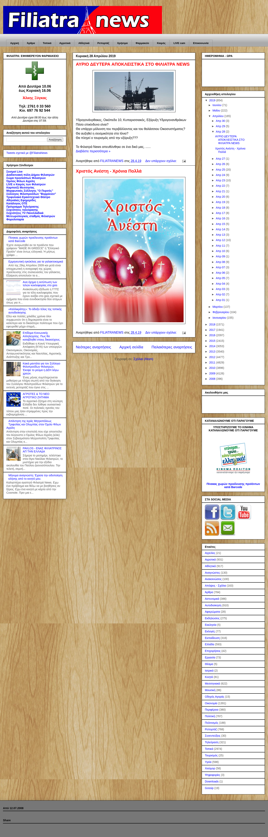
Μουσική (210, 690)
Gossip (209, 788)
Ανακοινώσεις (213, 579)
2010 (212, 367)
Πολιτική (210, 716)
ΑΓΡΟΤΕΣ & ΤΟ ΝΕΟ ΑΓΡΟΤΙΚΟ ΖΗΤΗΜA (36, 395)
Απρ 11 (221, 245)
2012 (212, 357)
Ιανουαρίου (219, 317)
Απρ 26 (221, 164)
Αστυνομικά (212, 598)
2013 (212, 351)
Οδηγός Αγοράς (214, 696)
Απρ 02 (221, 294)
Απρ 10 (221, 251)
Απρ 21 (221, 191)
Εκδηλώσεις (212, 618)
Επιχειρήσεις (213, 650)
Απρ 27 (221, 158)
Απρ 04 (221, 283)
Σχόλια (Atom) (143, 359)
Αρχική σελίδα (131, 347)
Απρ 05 (221, 278)
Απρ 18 (221, 207)
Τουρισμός (211, 755)
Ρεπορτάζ (103, 43)
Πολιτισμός (211, 722)
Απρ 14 (221, 229)
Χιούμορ (210, 768)
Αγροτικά (64, 43)
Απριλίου (218, 116)
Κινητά (209, 677)
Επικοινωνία (201, 43)
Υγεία (208, 762)
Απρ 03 (221, 289)
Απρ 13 (221, 234)
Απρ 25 (221, 169)
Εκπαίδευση (212, 638)
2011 (212, 362)
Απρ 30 (221, 120)
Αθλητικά (84, 43)
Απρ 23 (221, 180)
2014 (212, 346)
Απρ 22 (221, 185)
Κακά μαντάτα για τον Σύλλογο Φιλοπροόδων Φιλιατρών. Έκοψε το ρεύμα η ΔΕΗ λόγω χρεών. (41, 368)
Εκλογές (210, 631)
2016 (212, 335)
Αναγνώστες (212, 572)
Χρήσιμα (122, 43)
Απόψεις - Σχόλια (215, 585)
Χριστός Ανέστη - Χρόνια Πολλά (109, 171)
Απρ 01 (221, 300)
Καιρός (161, 43)
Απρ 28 (221, 131)
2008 (212, 378)
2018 (212, 324)
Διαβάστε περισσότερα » (93, 151)
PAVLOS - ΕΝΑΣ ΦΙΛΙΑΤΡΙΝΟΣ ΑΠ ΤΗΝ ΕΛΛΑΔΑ (42, 450)
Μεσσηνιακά (212, 683)
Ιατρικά (209, 670)
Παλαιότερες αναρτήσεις (171, 347)
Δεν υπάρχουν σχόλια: (161, 161)
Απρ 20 (221, 196)
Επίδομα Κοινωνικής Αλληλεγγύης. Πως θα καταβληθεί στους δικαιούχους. (42, 336)
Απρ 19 (221, 202)
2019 (212, 100)
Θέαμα (209, 664)
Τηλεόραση (212, 742)
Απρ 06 (221, 272)
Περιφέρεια (211, 709)
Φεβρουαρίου (221, 312)
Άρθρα (31, 43)
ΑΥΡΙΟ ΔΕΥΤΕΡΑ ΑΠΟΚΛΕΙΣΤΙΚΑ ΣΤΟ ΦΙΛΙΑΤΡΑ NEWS (133, 64)
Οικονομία (211, 703)
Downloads (212, 781)
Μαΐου (216, 110)
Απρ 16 (221, 218)
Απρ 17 (221, 213)
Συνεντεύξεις (212, 735)
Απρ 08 (221, 262)
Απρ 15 (221, 224)
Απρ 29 (221, 126)
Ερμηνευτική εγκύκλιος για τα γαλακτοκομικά (36, 261)
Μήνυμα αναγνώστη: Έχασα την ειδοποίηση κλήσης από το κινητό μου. (36, 477)
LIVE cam (179, 43)
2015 (212, 340)
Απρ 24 (221, 175)
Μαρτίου (218, 306)
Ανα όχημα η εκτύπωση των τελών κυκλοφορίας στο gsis (40, 283)
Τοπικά (47, 43)
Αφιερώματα (212, 611)
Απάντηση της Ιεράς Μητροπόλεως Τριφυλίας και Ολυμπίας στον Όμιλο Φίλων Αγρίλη (33, 424)
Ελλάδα (209, 644)
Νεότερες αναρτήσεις (93, 347)
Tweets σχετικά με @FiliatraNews (26, 152)
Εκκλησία (210, 624)
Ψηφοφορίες (212, 774)
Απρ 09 (221, 256)
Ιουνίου (217, 105)
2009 (212, 373)
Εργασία (210, 657)
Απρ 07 (221, 267)
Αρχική (14, 43)
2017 (212, 329)
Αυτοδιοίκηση (213, 605)
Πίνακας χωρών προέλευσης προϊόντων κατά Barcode (233, 485)
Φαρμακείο (142, 43)
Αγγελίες (210, 553)
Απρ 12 (221, 240)
